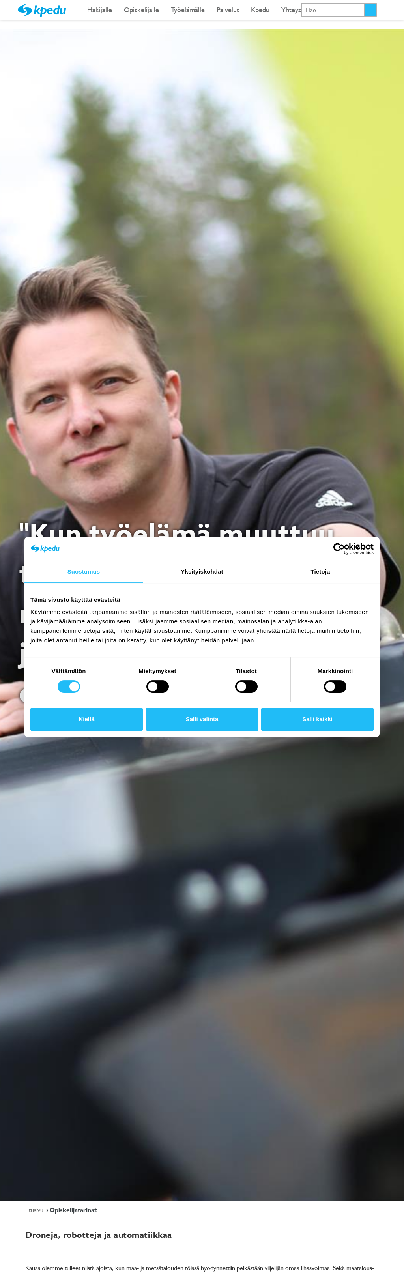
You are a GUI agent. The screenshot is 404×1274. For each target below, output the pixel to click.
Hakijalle (99, 10)
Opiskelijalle (141, 10)
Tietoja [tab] (320, 571)
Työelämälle (188, 10)
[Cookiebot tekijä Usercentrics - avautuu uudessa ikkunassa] (339, 549)
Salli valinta (202, 719)
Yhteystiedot (299, 10)
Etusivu (35, 1210)
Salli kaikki (317, 719)
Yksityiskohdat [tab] (202, 571)
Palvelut (228, 10)
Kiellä (86, 719)
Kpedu (260, 10)
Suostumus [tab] (83, 571)
